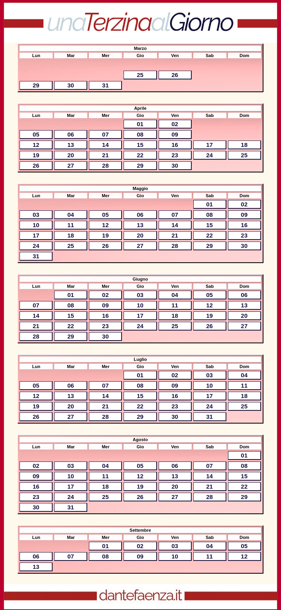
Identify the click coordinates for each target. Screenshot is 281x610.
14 (105, 144)
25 (140, 74)
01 (140, 124)
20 (70, 155)
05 (36, 134)
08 (140, 134)
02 (174, 124)
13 (70, 144)
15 (140, 144)
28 (105, 165)
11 (70, 225)
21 (105, 155)
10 (36, 225)
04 (70, 214)
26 (174, 74)
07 (105, 134)
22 (140, 155)
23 (174, 155)
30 (70, 85)
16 (174, 144)
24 (209, 155)
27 (70, 165)
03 (36, 214)
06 (70, 134)
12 (36, 144)
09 (174, 134)
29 (36, 85)
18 (244, 144)
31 (105, 85)
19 (36, 155)
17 (209, 144)
